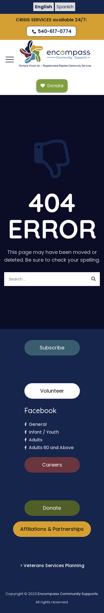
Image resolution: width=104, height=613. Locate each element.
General (35, 424)
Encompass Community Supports (68, 593)
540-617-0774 (51, 31)
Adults (33, 440)
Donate (52, 507)
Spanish (65, 7)
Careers (52, 464)
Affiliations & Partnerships (52, 529)
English (43, 7)
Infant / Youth (41, 432)
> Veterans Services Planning (52, 565)
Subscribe (52, 347)
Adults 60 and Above (49, 447)
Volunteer (52, 390)
